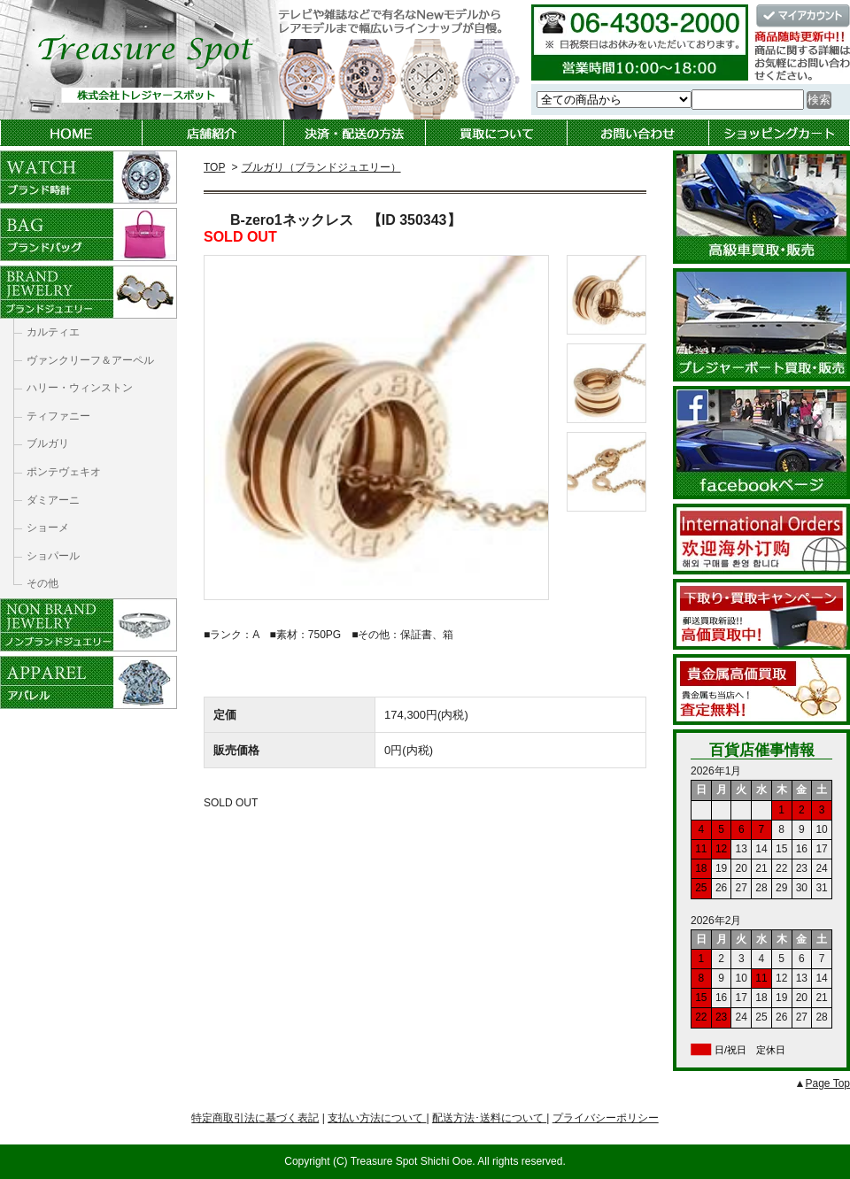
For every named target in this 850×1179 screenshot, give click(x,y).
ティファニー (58, 416)
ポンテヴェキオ (64, 472)
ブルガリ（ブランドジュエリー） (321, 167)
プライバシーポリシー (605, 1118)
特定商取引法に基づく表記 (255, 1118)
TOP (214, 167)
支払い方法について (377, 1118)
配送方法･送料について (489, 1118)
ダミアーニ (53, 500)
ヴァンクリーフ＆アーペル (90, 360)
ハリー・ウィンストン (80, 387)
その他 (42, 583)
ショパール (53, 556)
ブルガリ (48, 443)
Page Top (828, 1083)
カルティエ (53, 332)
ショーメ (48, 527)
